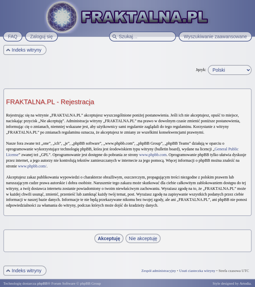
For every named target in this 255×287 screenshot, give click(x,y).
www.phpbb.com (153, 154)
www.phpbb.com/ (32, 166)
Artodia (245, 283)
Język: (201, 69)
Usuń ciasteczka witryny (197, 271)
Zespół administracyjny (159, 271)
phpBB (42, 283)
